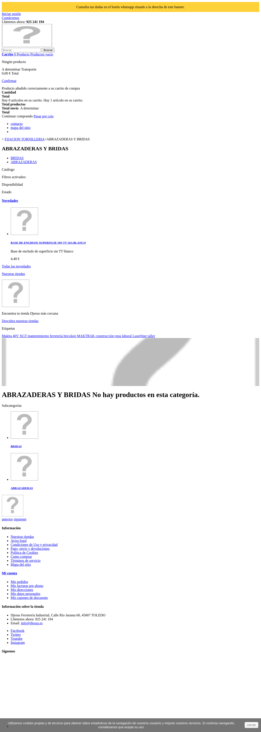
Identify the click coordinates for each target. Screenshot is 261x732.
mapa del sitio (21, 128)
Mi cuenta (9, 573)
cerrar (251, 725)
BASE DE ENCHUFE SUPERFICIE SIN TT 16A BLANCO (48, 242)
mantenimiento (39, 336)
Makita (7, 336)
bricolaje (70, 336)
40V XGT (20, 336)
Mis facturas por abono (27, 586)
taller (151, 336)
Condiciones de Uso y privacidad (34, 545)
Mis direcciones (22, 590)
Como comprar (21, 556)
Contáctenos (10, 18)
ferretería (57, 336)
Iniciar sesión (11, 14)
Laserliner (140, 336)
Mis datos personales (25, 594)
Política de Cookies (24, 552)
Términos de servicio (25, 560)
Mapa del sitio (21, 564)
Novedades (10, 201)
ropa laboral (123, 336)
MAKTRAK (86, 336)
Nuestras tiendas (13, 274)
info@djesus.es (32, 623)
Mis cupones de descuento (29, 598)
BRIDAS (17, 158)
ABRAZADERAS (24, 162)
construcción (105, 336)
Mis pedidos (19, 582)
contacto (17, 124)
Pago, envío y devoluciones (30, 548)
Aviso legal (19, 541)
